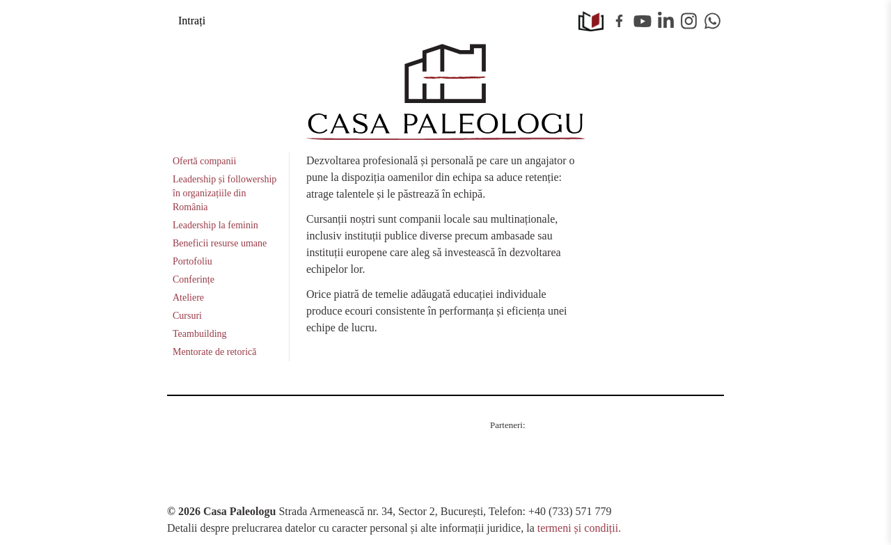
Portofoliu (192, 261)
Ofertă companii (204, 161)
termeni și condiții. (579, 528)
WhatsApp (713, 21)
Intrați (191, 20)
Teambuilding (200, 334)
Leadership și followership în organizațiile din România (224, 193)
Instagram (689, 21)
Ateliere (188, 297)
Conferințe (193, 279)
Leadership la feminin (215, 225)
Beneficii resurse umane (220, 243)
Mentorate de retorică (215, 352)
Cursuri (187, 315)
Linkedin (666, 21)
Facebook (619, 21)
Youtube (642, 21)
